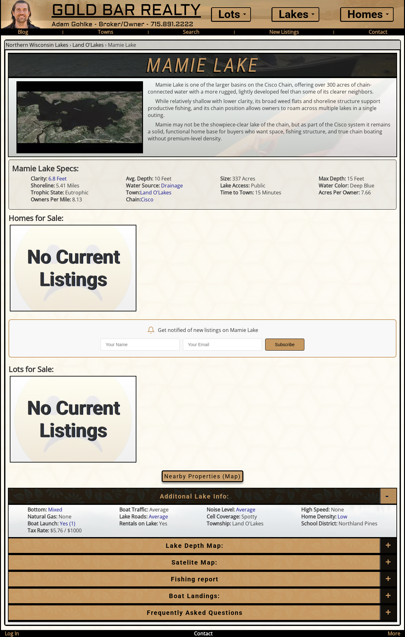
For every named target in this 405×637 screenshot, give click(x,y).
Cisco (147, 199)
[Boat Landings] (202, 596)
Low (342, 516)
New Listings (284, 31)
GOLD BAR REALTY (126, 10)
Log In (12, 633)
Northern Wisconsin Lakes (37, 44)
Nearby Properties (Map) (202, 476)
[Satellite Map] (202, 562)
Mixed (55, 509)
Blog (23, 31)
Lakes (293, 14)
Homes (365, 14)
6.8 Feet (57, 178)
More (394, 633)
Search (191, 31)
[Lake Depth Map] (202, 546)
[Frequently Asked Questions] (202, 579)
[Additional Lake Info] (202, 496)
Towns (105, 31)
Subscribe (285, 344)
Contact (378, 31)
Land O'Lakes (88, 44)
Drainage (172, 185)
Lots (229, 14)
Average (245, 509)
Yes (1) (67, 523)
